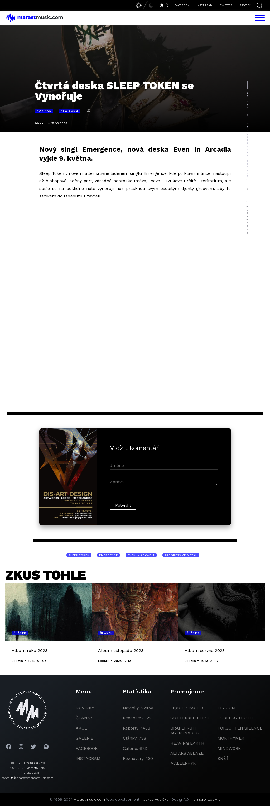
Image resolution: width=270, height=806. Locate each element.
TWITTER (226, 5)
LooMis (214, 799)
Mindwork (229, 748)
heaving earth (187, 743)
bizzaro (41, 123)
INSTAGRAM (205, 5)
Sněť (223, 758)
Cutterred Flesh (190, 717)
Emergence (108, 555)
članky (84, 717)
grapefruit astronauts (184, 730)
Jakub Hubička (155, 799)
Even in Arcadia (141, 555)
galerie (84, 738)
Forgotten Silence (240, 728)
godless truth (235, 717)
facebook (87, 748)
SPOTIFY (245, 5)
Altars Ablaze (187, 753)
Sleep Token (79, 555)
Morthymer (231, 738)
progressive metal (181, 555)
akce (81, 728)
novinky (85, 707)
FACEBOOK (182, 5)
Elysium (226, 707)
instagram (88, 758)
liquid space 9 (186, 707)
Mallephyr (183, 763)
